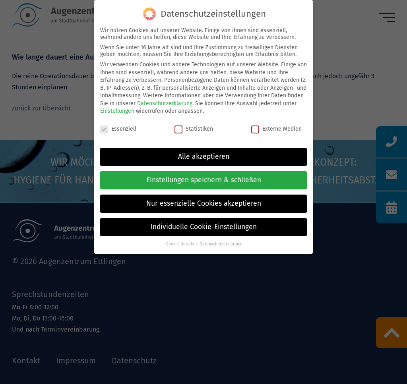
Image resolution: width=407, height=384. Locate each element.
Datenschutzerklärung (164, 103)
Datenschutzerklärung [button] (220, 244)
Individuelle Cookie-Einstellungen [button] (204, 227)
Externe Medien (276, 128)
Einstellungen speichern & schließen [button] (203, 180)
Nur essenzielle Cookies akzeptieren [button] (203, 203)
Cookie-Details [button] (180, 244)
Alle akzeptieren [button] (203, 156)
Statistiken (193, 128)
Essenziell (118, 128)
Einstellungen (117, 111)
